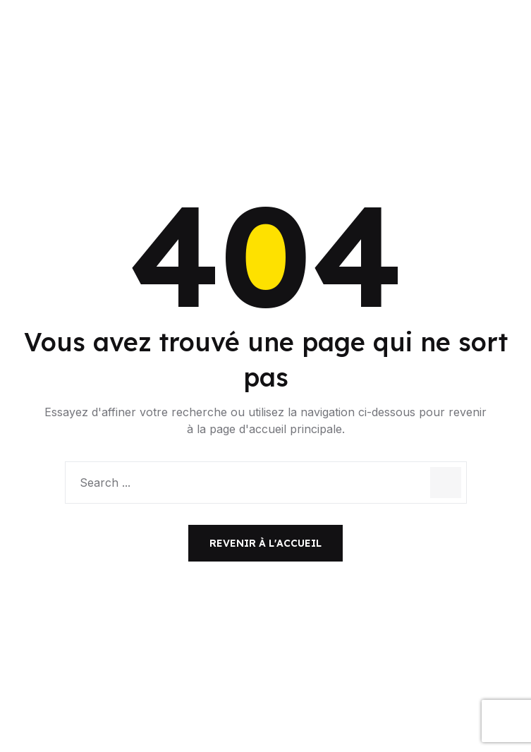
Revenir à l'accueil (265, 543)
